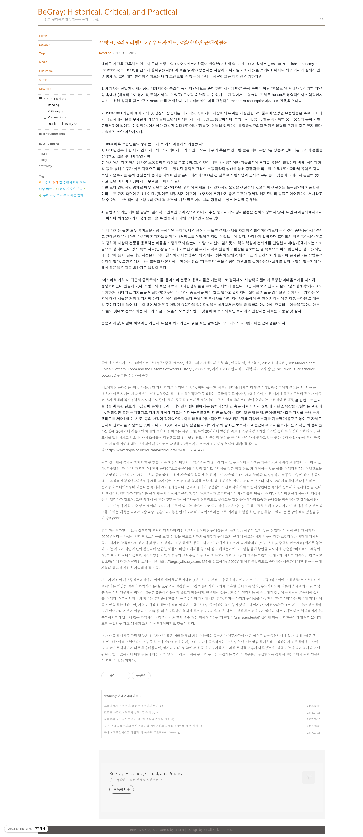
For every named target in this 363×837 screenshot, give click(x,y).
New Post (45, 89)
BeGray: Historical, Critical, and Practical (107, 12)
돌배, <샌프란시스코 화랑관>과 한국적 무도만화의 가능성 (140, 733)
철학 (48, 182)
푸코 (66, 195)
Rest (229, 829)
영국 (62, 182)
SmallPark (211, 829)
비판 (49, 189)
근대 (56, 189)
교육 (83, 182)
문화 (63, 189)
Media (43, 62)
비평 (76, 182)
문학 (46, 195)
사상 (53, 195)
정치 (69, 182)
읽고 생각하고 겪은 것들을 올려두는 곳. (136, 780)
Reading (105, 53)
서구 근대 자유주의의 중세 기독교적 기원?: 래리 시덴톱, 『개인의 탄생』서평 (151, 726)
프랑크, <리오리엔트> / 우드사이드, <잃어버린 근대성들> (163, 42)
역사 (60, 195)
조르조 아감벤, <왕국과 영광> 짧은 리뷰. (129, 712)
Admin (43, 80)
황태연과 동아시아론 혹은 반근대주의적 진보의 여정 (137, 719)
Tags (42, 53)
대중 (42, 189)
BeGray (135, 829)
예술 (79, 189)
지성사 (71, 189)
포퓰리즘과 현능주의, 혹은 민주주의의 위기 (131, 706)
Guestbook (46, 71)
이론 (73, 195)
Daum (179, 829)
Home (43, 36)
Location (44, 45)
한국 (42, 182)
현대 (55, 182)
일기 (80, 195)
